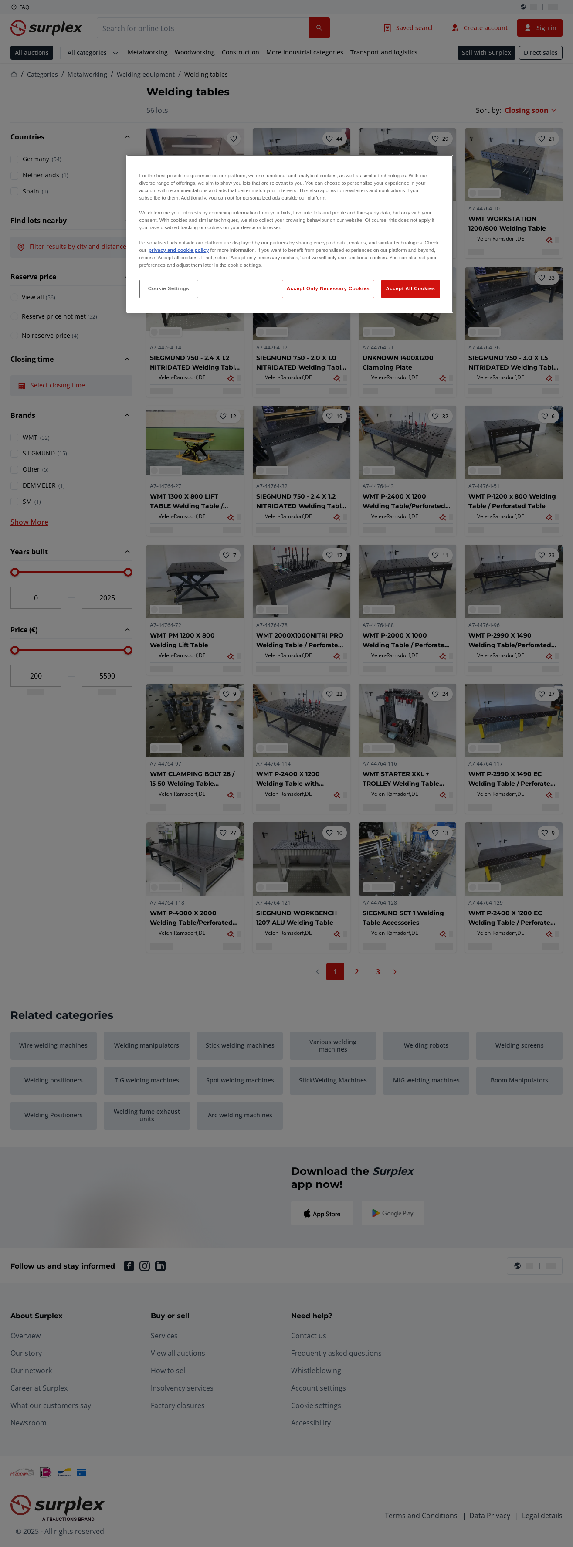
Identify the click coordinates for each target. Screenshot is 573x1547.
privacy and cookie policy (179, 250)
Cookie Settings (169, 288)
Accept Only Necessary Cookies (328, 288)
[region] (289, 234)
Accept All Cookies (410, 288)
